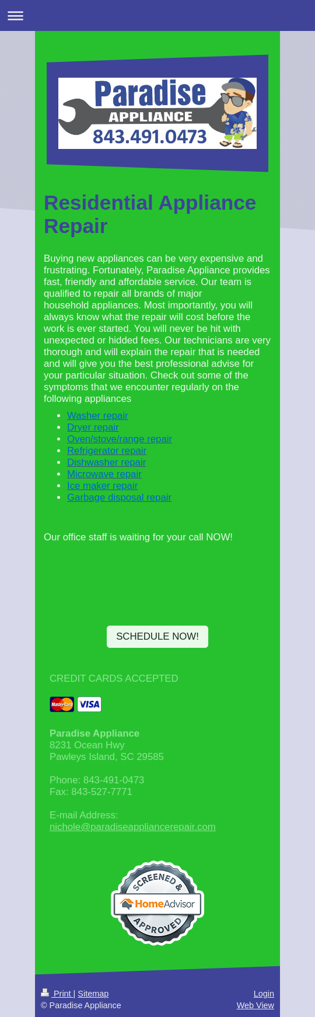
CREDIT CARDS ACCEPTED (114, 678)
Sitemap (93, 993)
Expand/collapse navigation (157, 15)
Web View (255, 1005)
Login (264, 993)
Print (57, 993)
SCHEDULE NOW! (157, 636)
